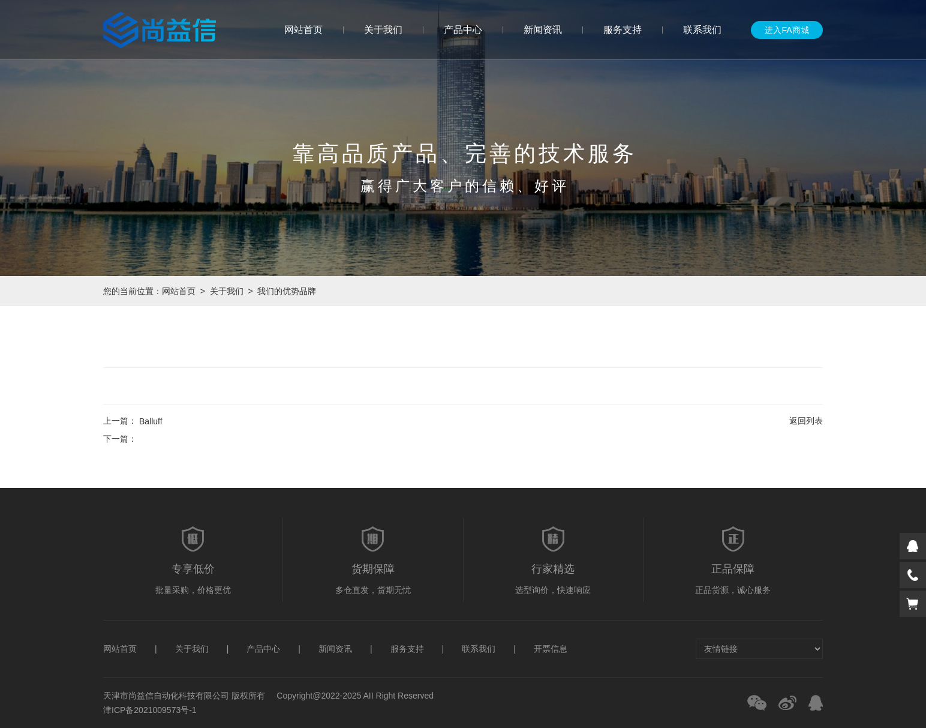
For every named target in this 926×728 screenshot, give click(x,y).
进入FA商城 (786, 30)
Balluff (151, 421)
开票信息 (550, 649)
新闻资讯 (543, 30)
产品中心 (463, 30)
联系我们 (702, 30)
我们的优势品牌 (286, 291)
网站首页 (303, 30)
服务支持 (622, 30)
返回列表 (806, 421)
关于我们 (383, 30)
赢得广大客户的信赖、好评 (464, 186)
